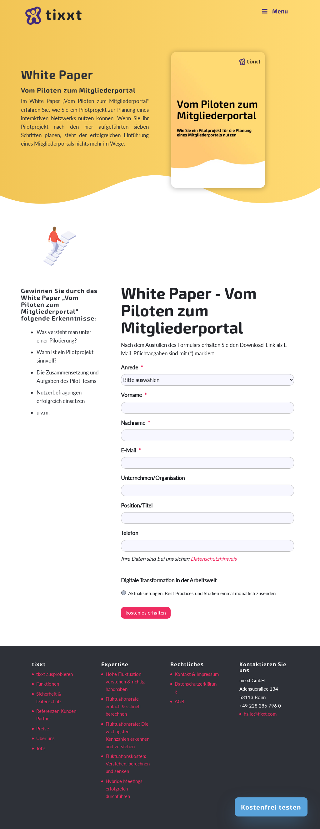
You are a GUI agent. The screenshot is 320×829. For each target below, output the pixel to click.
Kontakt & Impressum (197, 674)
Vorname (134, 395)
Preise (42, 728)
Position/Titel (136, 505)
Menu (274, 11)
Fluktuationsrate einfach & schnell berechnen (123, 706)
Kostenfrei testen (271, 807)
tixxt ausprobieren (54, 674)
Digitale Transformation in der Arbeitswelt (169, 580)
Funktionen (47, 684)
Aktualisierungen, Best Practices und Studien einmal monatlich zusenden (202, 593)
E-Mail (131, 450)
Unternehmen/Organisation (153, 478)
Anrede (132, 367)
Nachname (135, 423)
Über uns (45, 738)
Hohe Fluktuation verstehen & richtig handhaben (125, 681)
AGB (179, 701)
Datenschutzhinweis (214, 558)
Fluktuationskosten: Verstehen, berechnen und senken (128, 763)
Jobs (41, 748)
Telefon (129, 533)
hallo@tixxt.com (260, 714)
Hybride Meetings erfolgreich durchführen (124, 788)
